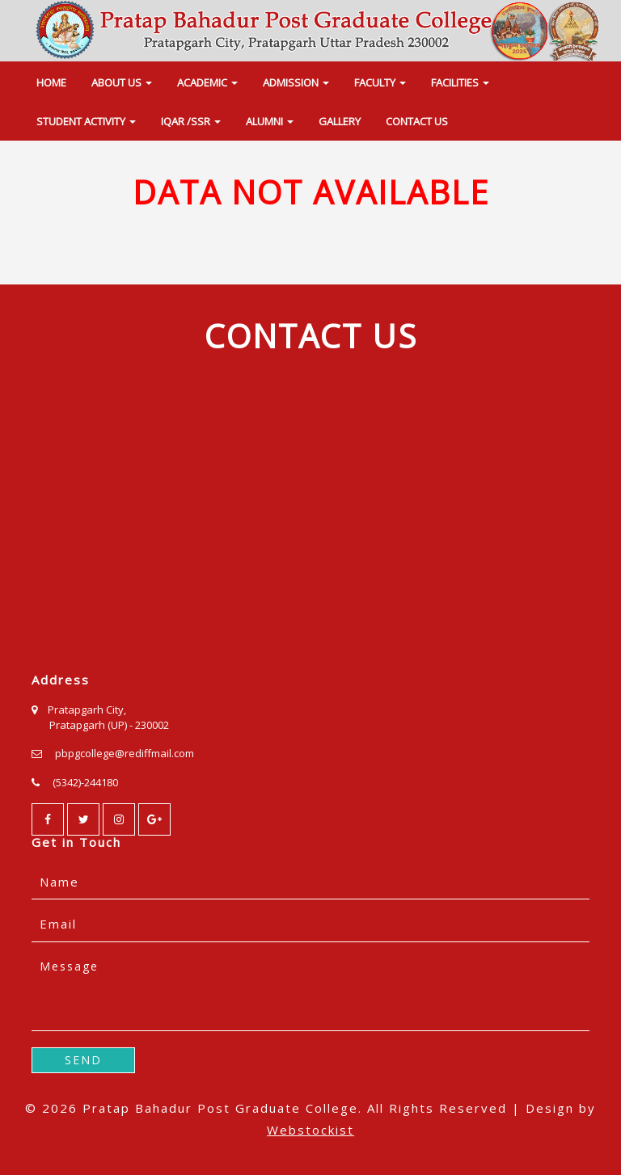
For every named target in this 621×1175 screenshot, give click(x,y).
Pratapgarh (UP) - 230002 (109, 725)
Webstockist (310, 1130)
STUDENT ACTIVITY (86, 121)
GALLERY (340, 121)
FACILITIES (460, 82)
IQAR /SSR (191, 121)
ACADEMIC (207, 82)
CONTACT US (417, 121)
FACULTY (380, 82)
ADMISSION (296, 82)
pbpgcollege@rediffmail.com (124, 753)
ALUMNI (270, 121)
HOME (51, 82)
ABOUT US (121, 82)
